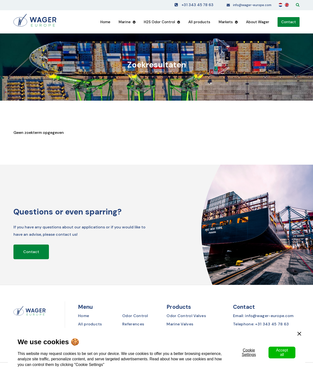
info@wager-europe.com (247, 5)
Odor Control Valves (186, 315)
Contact (288, 23)
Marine (125, 23)
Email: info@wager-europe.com (263, 315)
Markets (226, 23)
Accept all (282, 352)
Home (105, 23)
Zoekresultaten (162, 72)
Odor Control (135, 315)
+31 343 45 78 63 (187, 5)
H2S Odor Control (159, 23)
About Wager (257, 23)
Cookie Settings (249, 352)
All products (199, 23)
